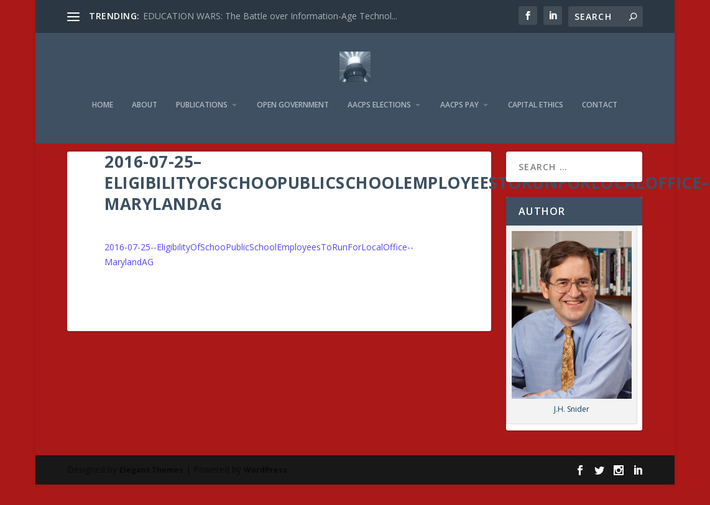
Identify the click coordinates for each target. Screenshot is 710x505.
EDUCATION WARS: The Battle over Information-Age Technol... (270, 16)
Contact (599, 88)
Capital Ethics (535, 88)
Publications (202, 88)
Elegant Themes (151, 469)
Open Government (293, 88)
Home (102, 88)
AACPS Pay (459, 88)
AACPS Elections (379, 88)
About (144, 88)
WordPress (265, 469)
